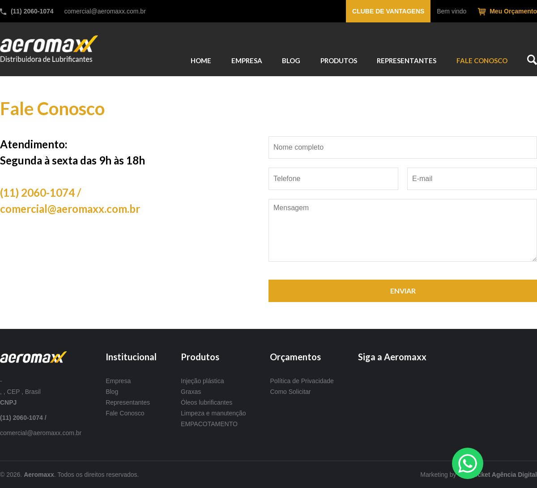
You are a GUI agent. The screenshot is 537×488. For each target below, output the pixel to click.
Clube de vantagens (388, 11)
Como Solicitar (290, 391)
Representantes (128, 402)
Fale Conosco (125, 413)
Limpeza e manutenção (213, 413)
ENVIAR (403, 290)
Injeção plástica (202, 380)
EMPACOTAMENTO (209, 424)
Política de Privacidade (301, 380)
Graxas (191, 391)
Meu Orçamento (513, 11)
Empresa (118, 380)
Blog (112, 391)
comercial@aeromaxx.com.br (105, 11)
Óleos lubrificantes (206, 402)
